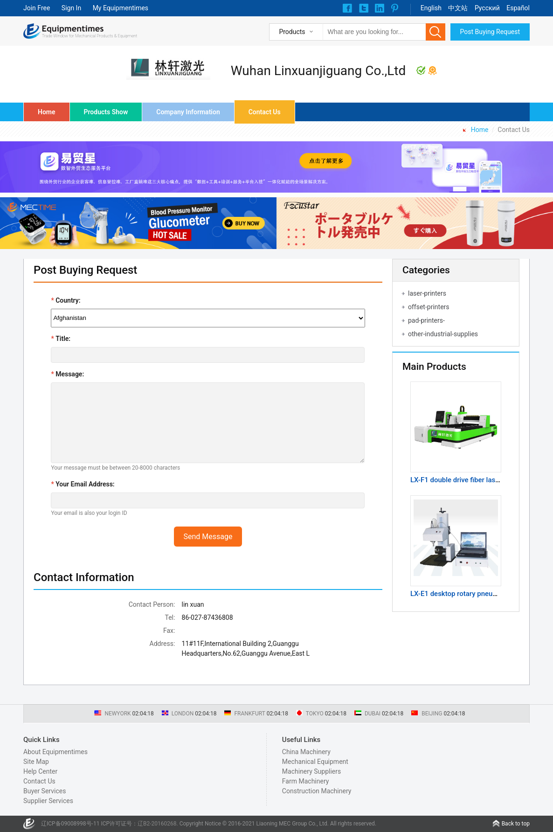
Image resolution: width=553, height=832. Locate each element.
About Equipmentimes (55, 752)
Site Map (36, 761)
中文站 (458, 8)
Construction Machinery (317, 791)
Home (46, 112)
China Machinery (306, 752)
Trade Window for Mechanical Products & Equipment (89, 36)
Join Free (36, 8)
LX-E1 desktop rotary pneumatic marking (474, 593)
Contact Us (265, 112)
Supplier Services (48, 800)
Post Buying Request (490, 31)
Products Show (106, 112)
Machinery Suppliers (311, 771)
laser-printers (427, 293)
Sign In (71, 8)
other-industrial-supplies (443, 334)
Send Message (208, 536)
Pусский (487, 8)
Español (518, 8)
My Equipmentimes (120, 8)
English (431, 8)
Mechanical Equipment (315, 761)
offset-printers (428, 307)
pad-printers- (426, 320)
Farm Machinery (305, 781)
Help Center (40, 771)
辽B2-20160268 (157, 823)
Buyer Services (44, 791)
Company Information (188, 112)
